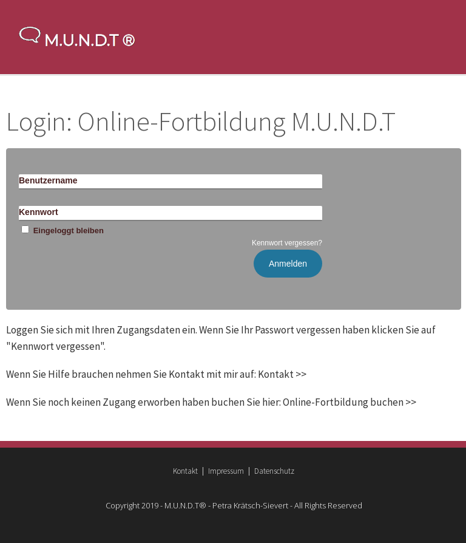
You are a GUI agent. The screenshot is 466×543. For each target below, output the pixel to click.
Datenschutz (274, 471)
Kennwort (38, 212)
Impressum (226, 471)
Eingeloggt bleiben (61, 230)
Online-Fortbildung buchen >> (349, 402)
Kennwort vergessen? (287, 243)
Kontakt (185, 471)
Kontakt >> (282, 374)
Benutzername (48, 180)
